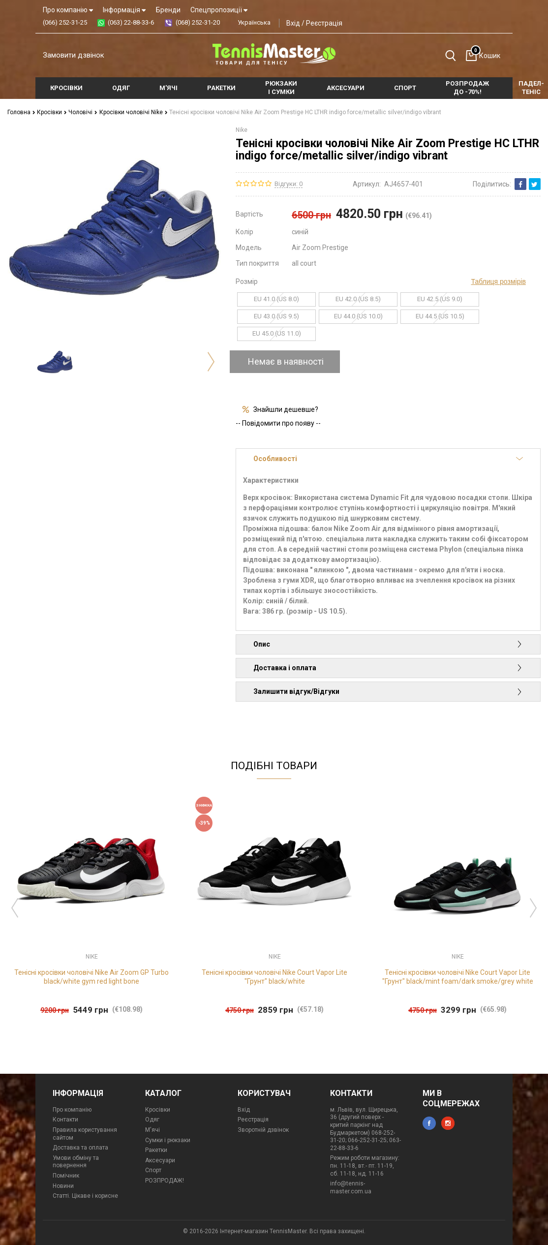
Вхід (293, 23)
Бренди (168, 10)
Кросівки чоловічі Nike (133, 112)
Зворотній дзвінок (263, 1129)
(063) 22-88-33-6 (131, 22)
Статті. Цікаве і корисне (85, 1195)
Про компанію (68, 10)
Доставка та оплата (80, 1147)
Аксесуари (160, 1160)
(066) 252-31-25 (65, 22)
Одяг (152, 1119)
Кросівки (52, 112)
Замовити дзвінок (73, 55)
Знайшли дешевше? (285, 409)
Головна (21, 112)
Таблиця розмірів (498, 281)
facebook (429, 1123)
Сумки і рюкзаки (167, 1140)
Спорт (153, 1170)
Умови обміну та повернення (76, 1161)
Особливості (388, 459)
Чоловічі (82, 112)
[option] (55, 362)
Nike (241, 129)
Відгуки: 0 (288, 183)
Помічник (66, 1175)
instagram (448, 1123)
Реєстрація (324, 23)
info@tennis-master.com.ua (350, 1187)
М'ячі (152, 1129)
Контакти (65, 1119)
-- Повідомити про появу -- (278, 423)
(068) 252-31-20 (198, 22)
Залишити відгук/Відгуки (388, 691)
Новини (63, 1186)
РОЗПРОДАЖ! (164, 1180)
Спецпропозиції (218, 10)
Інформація (124, 10)
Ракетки (156, 1150)
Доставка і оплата (388, 668)
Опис (388, 644)
